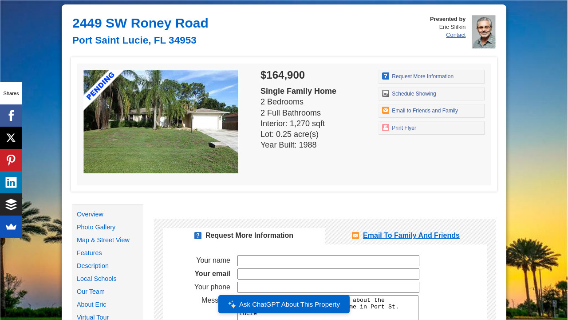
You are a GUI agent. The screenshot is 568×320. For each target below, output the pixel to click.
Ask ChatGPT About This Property (284, 304)
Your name (213, 260)
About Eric (91, 304)
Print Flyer (399, 127)
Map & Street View (103, 240)
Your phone (212, 287)
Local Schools (97, 278)
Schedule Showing (409, 93)
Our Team (91, 291)
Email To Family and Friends (411, 235)
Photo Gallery (96, 227)
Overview (90, 214)
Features (89, 252)
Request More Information (418, 76)
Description (93, 265)
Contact (455, 35)
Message (215, 300)
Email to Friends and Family (420, 110)
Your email (212, 273)
